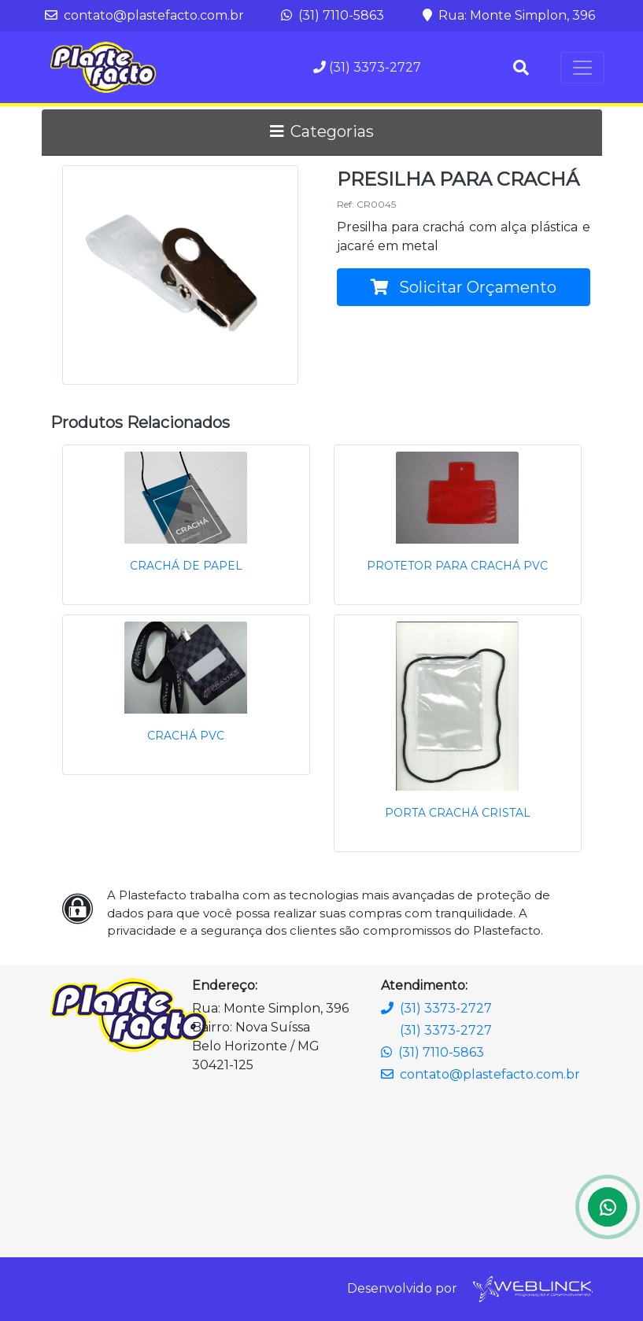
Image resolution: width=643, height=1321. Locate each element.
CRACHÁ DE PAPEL (186, 566)
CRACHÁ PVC (185, 736)
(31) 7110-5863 (332, 15)
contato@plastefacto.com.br (144, 15)
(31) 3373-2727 (367, 67)
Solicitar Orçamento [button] (463, 287)
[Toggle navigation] (582, 67)
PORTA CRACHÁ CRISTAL (457, 813)
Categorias (322, 131)
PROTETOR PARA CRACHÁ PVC (457, 566)
